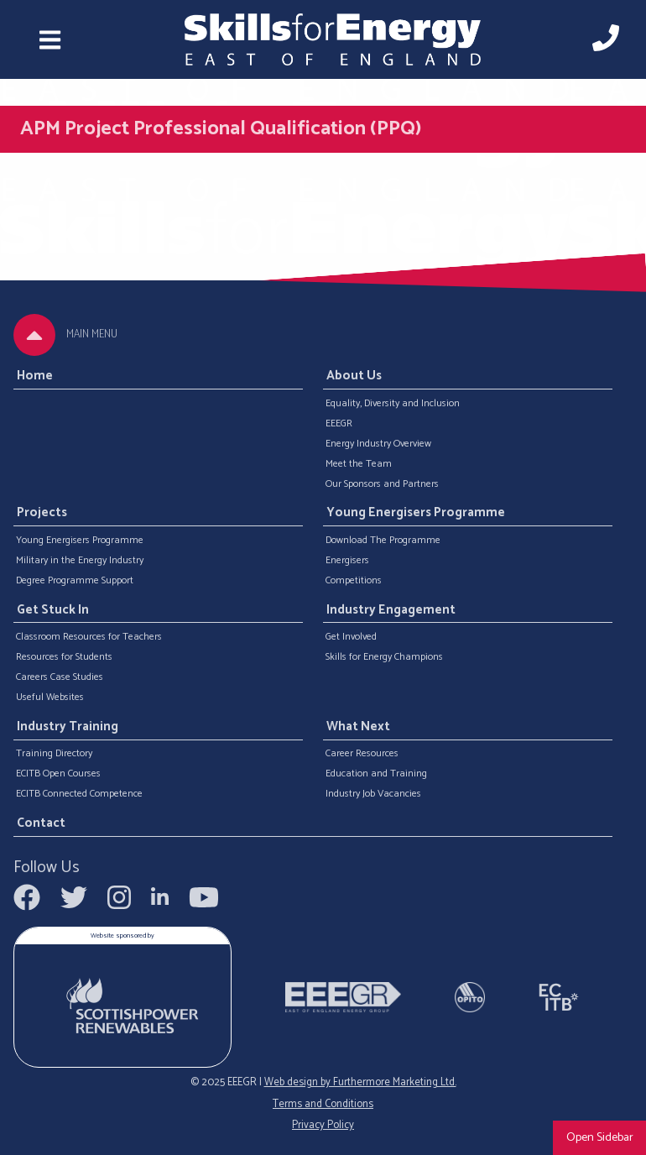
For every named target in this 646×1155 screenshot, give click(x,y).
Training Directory (54, 753)
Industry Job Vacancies (373, 794)
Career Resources (362, 753)
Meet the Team (359, 464)
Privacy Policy (323, 1125)
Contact (41, 823)
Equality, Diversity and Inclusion (393, 403)
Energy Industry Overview (378, 444)
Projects (42, 514)
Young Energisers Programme (79, 540)
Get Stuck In (53, 610)
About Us (354, 376)
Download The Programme (383, 540)
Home (35, 376)
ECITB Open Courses (58, 773)
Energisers (347, 560)
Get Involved (351, 637)
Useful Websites (50, 697)
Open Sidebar (599, 1137)
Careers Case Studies (59, 677)
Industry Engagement (391, 610)
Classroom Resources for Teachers (89, 637)
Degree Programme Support (74, 580)
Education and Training (376, 773)
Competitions (354, 580)
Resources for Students (64, 657)
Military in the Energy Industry (79, 560)
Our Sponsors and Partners (382, 484)
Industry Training (67, 727)
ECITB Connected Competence (79, 794)
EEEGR (339, 423)
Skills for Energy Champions (384, 657)
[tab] (34, 335)
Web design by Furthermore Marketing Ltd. (360, 1082)
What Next (358, 727)
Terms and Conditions (323, 1104)
